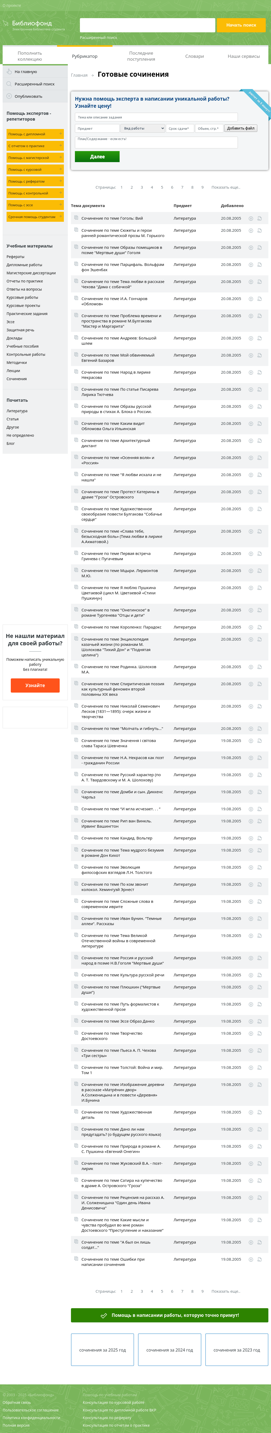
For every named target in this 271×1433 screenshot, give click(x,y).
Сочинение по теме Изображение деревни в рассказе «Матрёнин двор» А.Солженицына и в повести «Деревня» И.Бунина (122, 1092)
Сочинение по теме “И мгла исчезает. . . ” (120, 808)
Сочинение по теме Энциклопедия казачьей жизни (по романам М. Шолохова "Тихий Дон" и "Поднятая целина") (116, 646)
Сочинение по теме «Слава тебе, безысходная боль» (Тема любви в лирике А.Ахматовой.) (121, 536)
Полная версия (16, 1425)
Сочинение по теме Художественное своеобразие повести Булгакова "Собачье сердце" (121, 514)
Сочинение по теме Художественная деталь (116, 1114)
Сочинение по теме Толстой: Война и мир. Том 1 (122, 1070)
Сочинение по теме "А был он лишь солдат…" (115, 1244)
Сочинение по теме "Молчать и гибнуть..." (122, 728)
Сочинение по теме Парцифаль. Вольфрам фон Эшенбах (122, 267)
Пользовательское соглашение (31, 1410)
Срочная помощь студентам (31, 216)
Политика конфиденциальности (31, 1417)
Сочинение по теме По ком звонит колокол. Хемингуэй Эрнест (114, 887)
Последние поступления (141, 56)
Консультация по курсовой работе (113, 1402)
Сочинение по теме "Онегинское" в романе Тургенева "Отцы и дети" (115, 612)
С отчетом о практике (26, 145)
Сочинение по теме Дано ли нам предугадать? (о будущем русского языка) (121, 1131)
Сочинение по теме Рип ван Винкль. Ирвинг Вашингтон (116, 823)
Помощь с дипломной (26, 134)
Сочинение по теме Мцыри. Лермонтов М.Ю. (119, 573)
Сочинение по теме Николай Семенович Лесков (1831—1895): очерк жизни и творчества (120, 711)
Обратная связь (17, 1402)
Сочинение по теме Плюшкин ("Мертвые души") (120, 989)
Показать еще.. (226, 187)
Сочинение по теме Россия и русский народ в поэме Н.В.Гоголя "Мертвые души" (122, 960)
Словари (194, 56)
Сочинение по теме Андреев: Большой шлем (118, 340)
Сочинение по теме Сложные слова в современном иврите (117, 904)
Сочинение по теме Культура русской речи (122, 974)
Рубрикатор (85, 56)
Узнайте (35, 685)
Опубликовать (28, 96)
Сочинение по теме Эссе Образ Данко (118, 1021)
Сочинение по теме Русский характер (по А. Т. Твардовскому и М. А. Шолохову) (121, 777)
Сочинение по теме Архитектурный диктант (115, 443)
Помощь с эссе (20, 205)
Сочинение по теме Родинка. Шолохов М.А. (118, 669)
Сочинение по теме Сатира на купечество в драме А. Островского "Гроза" (121, 1183)
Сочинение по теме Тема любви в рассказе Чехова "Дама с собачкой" (122, 284)
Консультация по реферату (107, 1417)
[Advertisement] (35, 539)
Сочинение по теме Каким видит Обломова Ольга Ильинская (113, 426)
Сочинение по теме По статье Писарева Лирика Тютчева (119, 391)
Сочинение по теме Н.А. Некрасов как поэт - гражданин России (122, 760)
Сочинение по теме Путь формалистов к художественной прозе (120, 1006)
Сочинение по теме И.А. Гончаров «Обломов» (114, 301)
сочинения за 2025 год (102, 1350)
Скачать (251, 218)
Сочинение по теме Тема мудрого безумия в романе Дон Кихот (122, 852)
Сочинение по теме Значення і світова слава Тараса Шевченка (118, 743)
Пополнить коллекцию (30, 56)
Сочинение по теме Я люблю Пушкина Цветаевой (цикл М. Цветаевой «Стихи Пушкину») (118, 593)
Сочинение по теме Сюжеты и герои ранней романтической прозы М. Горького (123, 233)
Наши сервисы (244, 56)
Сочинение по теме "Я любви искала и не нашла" (121, 477)
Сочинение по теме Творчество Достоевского (111, 1035)
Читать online (259, 218)
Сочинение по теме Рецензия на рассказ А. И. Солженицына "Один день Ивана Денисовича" (122, 1202)
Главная (79, 75)
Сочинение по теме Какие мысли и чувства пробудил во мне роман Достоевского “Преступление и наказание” (122, 1225)
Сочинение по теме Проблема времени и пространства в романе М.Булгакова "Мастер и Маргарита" (121, 321)
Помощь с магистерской (28, 157)
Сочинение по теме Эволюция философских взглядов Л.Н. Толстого (116, 869)
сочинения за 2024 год (169, 1350)
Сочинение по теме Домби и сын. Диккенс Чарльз (122, 794)
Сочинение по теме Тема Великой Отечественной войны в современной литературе (118, 941)
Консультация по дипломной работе (116, 1410)
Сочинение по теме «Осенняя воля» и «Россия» (117, 460)
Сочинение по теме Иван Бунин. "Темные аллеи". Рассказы (121, 921)
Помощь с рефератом (26, 181)
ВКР (152, 1410)
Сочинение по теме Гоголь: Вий (112, 218)
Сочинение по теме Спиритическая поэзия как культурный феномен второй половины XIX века (122, 689)
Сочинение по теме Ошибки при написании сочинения (113, 1261)
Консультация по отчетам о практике (116, 1425)
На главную (26, 71)
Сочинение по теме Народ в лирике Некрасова (116, 374)
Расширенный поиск (98, 37)
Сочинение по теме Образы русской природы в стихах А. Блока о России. (116, 409)
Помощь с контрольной (28, 193)
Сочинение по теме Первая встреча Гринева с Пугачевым (116, 556)
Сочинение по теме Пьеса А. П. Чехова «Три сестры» (118, 1053)
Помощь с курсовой (25, 169)
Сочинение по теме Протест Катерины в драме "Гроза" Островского (120, 494)
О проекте (12, 5)
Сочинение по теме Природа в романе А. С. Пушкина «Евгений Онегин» (121, 1148)
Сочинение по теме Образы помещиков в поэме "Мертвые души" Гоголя (121, 250)
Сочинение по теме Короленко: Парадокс (121, 627)
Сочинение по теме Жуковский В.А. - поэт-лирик (121, 1166)
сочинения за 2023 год (236, 1350)
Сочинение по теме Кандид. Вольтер (116, 838)
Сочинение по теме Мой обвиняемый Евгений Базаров (118, 357)
